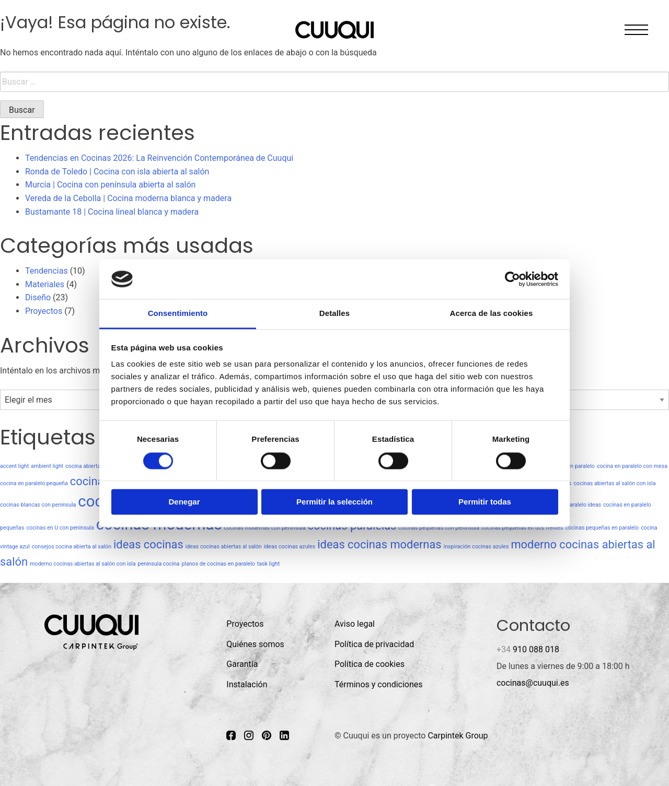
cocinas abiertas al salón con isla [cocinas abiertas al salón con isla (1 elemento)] (614, 483)
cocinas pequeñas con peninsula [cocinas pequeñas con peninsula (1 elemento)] (438, 527)
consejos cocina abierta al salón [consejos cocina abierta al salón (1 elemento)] (71, 546)
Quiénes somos (255, 644)
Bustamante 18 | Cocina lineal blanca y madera (112, 212)
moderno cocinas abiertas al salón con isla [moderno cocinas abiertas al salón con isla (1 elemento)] (82, 563)
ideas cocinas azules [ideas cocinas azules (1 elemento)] (290, 546)
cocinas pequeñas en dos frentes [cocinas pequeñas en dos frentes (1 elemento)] (522, 527)
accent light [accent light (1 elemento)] (14, 466)
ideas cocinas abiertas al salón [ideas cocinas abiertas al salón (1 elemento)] (224, 546)
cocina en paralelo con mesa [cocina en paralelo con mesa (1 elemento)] (632, 466)
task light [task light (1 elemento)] (268, 563)
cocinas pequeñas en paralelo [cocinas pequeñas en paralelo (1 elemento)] (602, 527)
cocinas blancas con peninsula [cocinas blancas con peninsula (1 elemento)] (38, 504)
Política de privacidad (374, 644)
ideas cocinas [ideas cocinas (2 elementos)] (148, 544)
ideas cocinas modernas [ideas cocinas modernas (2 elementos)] (379, 544)
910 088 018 (528, 649)
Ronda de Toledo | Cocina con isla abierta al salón (117, 172)
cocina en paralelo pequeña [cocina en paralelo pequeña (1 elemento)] (34, 483)
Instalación (246, 684)
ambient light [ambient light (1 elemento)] (47, 466)
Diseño (38, 297)
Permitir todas (484, 502)
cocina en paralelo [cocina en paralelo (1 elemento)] (571, 466)
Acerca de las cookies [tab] (491, 313)
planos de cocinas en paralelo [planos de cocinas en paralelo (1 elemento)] (218, 563)
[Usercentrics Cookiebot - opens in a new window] (512, 279)
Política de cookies (369, 664)
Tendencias (46, 271)
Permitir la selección (334, 502)
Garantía (242, 664)
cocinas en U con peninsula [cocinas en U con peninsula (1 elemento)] (60, 527)
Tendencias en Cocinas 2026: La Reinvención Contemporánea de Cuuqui (159, 158)
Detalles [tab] (334, 313)
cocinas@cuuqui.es (533, 683)
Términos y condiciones (378, 684)
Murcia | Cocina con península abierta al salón (110, 185)
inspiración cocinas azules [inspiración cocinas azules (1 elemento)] (476, 546)
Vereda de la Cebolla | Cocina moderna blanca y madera (128, 198)
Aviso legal (354, 624)
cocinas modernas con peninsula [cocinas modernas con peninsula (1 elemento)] (265, 527)
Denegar (184, 502)
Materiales (44, 284)
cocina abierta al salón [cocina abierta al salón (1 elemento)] (93, 466)
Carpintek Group (458, 736)
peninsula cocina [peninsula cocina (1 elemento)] (158, 563)
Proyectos (43, 311)
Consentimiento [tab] (178, 313)
